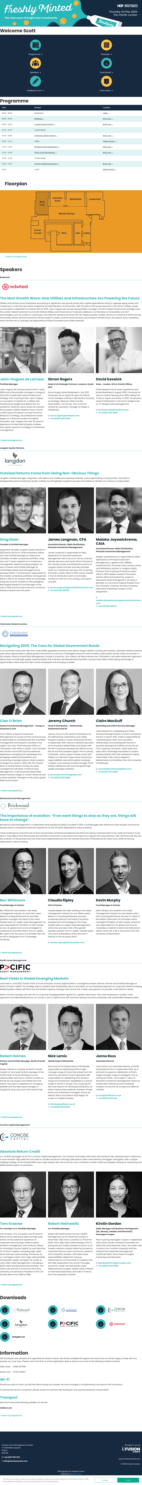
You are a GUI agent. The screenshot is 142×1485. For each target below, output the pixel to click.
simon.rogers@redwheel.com (65, 415)
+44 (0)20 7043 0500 (108, 1265)
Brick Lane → (108, 119)
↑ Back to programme (16, 256)
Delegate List (18, 1336)
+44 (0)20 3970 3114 (107, 1098)
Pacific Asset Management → (45, 153)
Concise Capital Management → (46, 164)
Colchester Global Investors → (46, 136)
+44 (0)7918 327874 (107, 606)
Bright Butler (76, 1474)
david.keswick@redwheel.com (113, 409)
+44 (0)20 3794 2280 (108, 771)
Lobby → (106, 113)
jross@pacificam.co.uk (109, 1095)
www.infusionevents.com (129, 1459)
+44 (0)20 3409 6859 (60, 777)
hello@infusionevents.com (16, 1461)
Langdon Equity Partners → (45, 124)
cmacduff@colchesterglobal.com (114, 768)
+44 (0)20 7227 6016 (107, 412)
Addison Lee (6, 1407)
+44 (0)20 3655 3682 (60, 418)
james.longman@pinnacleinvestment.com (71, 587)
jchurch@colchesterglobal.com (66, 774)
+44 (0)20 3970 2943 (60, 1107)
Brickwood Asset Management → (47, 147)
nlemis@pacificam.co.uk (62, 1104)
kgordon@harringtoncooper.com (114, 1263)
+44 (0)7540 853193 (59, 590)
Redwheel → (39, 119)
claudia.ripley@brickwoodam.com (67, 942)
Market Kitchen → (110, 141)
